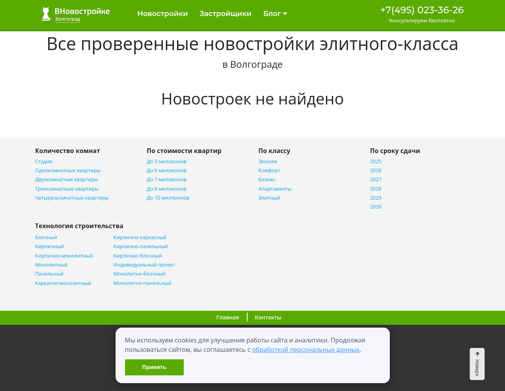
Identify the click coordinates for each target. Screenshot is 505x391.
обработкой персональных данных (305, 349)
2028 (376, 189)
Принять (154, 367)
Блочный (46, 237)
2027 (376, 179)
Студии (43, 161)
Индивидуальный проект (144, 265)
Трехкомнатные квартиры (67, 189)
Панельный (49, 274)
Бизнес (267, 179)
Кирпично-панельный (141, 246)
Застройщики (226, 13)
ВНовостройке (76, 14)
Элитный (270, 198)
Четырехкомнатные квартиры (72, 198)
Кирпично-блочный (138, 256)
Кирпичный (49, 246)
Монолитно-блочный (140, 274)
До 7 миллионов (167, 179)
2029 (376, 198)
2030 (376, 207)
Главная (227, 317)
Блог (275, 13)
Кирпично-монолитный (64, 256)
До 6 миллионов (167, 170)
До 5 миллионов (167, 161)
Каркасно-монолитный (63, 283)
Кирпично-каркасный (140, 237)
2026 (376, 170)
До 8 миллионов (167, 189)
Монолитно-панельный (143, 283)
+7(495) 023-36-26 (421, 10)
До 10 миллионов (168, 198)
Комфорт (270, 170)
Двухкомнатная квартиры (66, 179)
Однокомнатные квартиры (68, 170)
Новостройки (163, 13)
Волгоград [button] (68, 19)
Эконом (268, 161)
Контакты (268, 317)
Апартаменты (275, 189)
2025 (376, 161)
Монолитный (51, 265)
